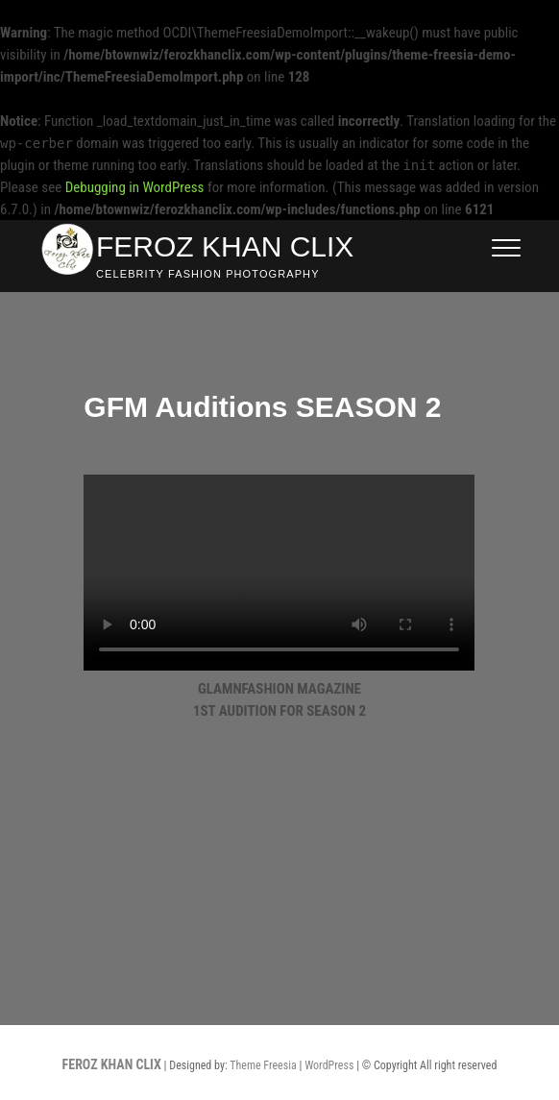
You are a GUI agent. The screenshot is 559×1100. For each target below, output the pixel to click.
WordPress (328, 1065)
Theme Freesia (263, 1065)
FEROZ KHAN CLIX (224, 246)
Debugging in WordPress (135, 187)
